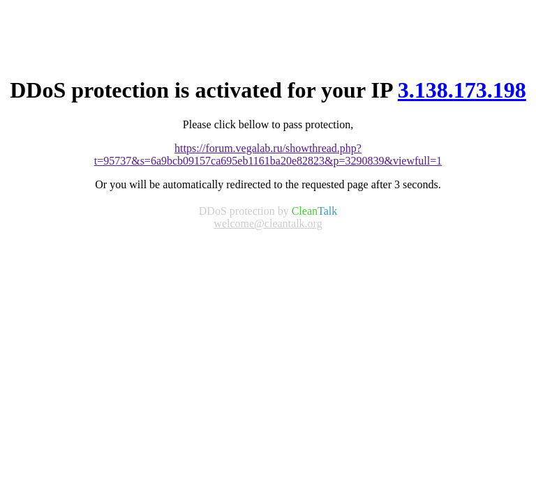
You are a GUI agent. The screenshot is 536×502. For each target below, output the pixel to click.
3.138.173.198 (462, 89)
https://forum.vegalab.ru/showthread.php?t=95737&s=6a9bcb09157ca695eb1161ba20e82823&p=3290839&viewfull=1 (268, 154)
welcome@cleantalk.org (268, 223)
